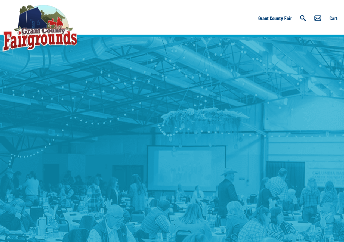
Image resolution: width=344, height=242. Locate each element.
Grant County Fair (275, 18)
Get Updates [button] (317, 18)
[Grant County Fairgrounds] (39, 28)
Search (303, 18)
